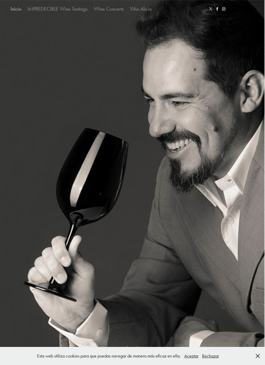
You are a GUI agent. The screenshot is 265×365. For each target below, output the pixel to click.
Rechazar (210, 356)
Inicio (16, 9)
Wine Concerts (109, 9)
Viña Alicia (141, 9)
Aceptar (191, 356)
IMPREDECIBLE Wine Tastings (57, 9)
